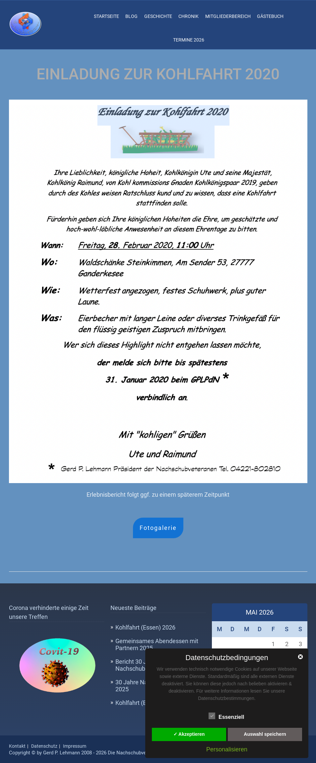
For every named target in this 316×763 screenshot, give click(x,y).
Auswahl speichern (265, 734)
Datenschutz (44, 746)
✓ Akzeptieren (189, 734)
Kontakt (17, 746)
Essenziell (226, 716)
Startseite (106, 16)
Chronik (188, 16)
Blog (131, 16)
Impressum (74, 746)
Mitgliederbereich (228, 16)
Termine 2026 (188, 39)
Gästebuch (270, 16)
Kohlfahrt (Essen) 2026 (145, 627)
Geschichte (158, 16)
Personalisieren (226, 749)
